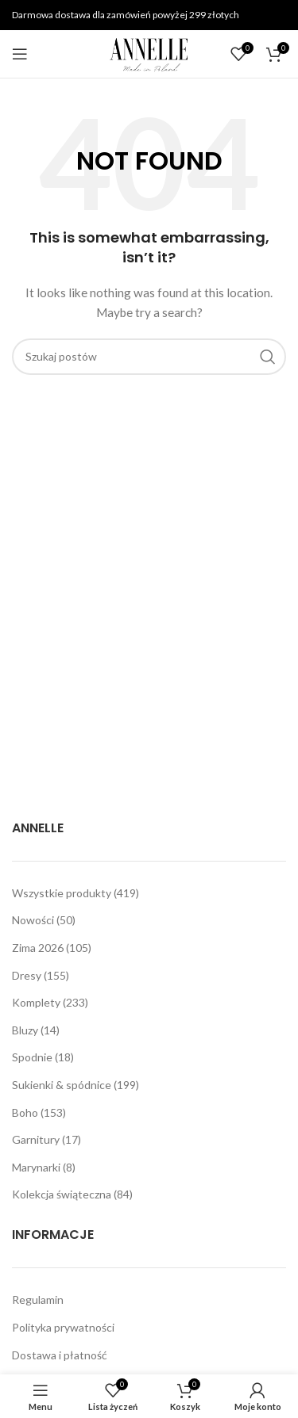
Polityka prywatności (63, 1327)
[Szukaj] (149, 356)
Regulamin (38, 1299)
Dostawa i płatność (59, 1355)
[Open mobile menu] (20, 54)
